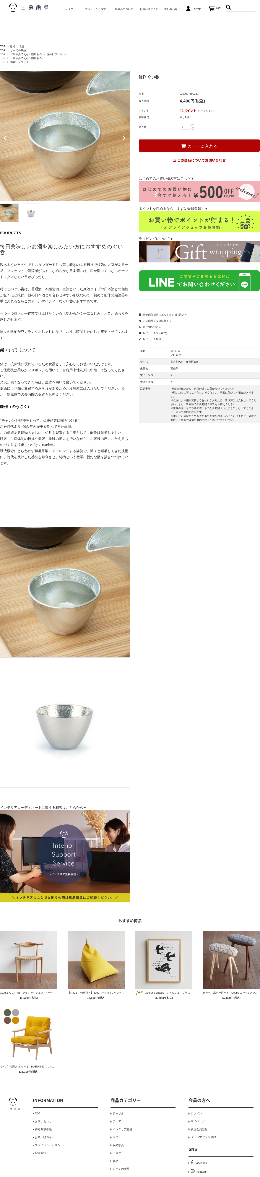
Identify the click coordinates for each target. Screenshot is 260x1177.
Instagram (199, 1171)
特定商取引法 (43, 1129)
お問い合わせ (43, 1121)
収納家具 (118, 1145)
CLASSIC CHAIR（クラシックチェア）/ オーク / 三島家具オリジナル (40, 992)
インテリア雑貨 (122, 1129)
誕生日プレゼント (57, 54)
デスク (117, 1153)
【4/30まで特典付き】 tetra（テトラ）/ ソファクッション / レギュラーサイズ (113, 992)
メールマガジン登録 (203, 1137)
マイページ (198, 1121)
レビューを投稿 (150, 339)
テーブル (118, 1113)
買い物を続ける (150, 326)
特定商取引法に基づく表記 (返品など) (163, 314)
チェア (117, 1121)
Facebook (199, 1163)
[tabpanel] (65, 136)
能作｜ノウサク (19, 62)
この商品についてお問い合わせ (199, 160)
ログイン (196, 1113)
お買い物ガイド (45, 1137)
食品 (115, 1161)
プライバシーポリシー (49, 1145)
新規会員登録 (199, 1129)
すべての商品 (18, 50)
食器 (21, 46)
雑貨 (12, 46)
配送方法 (40, 1153)
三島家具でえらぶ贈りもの (26, 54)
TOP (2, 46)
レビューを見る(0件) (153, 333)
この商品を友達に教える (155, 320)
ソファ (117, 1137)
